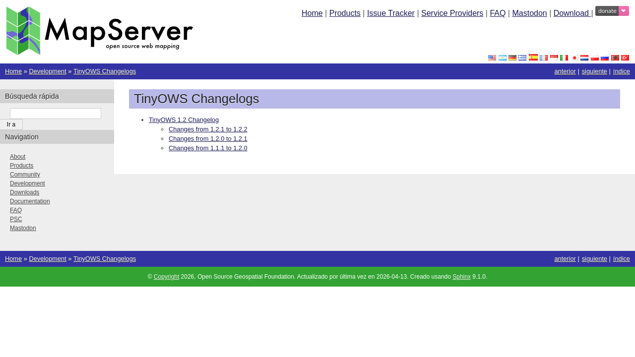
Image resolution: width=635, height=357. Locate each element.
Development (47, 71)
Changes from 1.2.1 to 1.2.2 (208, 129)
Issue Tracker (391, 13)
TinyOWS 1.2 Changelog (184, 119)
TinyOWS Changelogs (104, 71)
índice (621, 71)
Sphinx (461, 276)
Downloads (24, 192)
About (17, 156)
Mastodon (529, 13)
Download (572, 13)
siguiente (594, 71)
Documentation (30, 201)
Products (345, 13)
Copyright (166, 276)
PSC (16, 219)
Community (25, 174)
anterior (564, 71)
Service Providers (452, 13)
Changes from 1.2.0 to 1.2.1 (208, 138)
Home (312, 13)
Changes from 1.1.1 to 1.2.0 (208, 148)
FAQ (498, 13)
